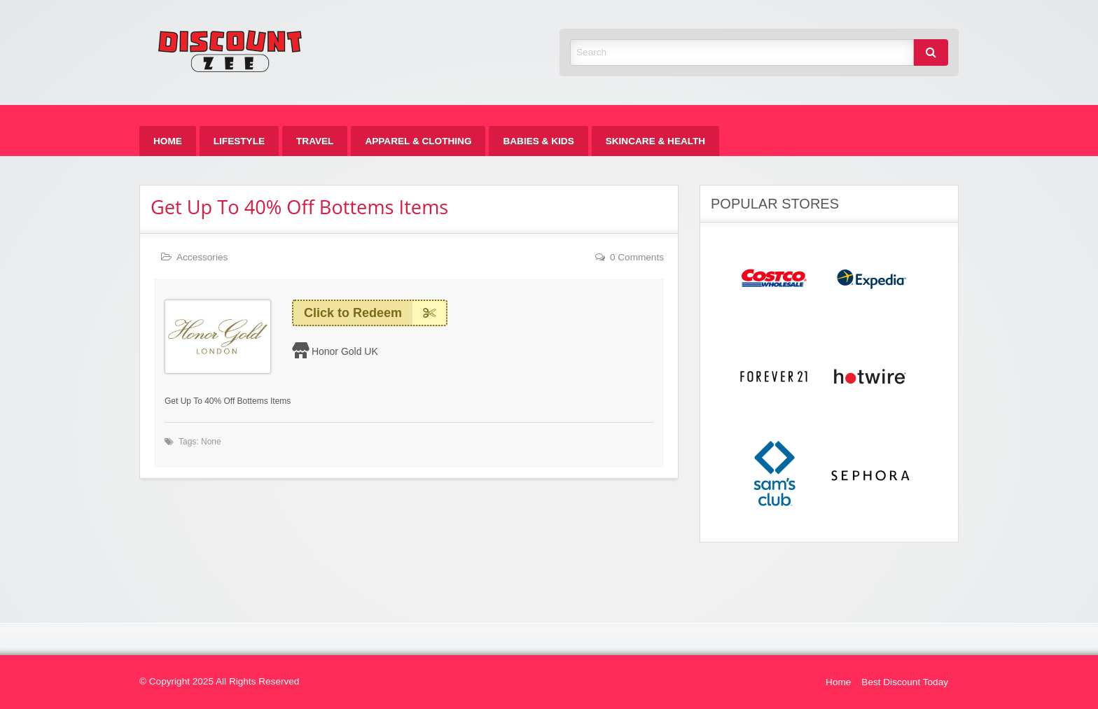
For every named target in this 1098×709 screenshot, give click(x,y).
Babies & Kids (538, 141)
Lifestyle (239, 141)
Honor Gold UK (345, 351)
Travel (314, 141)
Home (167, 141)
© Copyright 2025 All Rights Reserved (219, 681)
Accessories (202, 257)
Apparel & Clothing (418, 141)
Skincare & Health (655, 141)
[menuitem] (167, 141)
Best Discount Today (904, 682)
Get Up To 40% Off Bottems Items (299, 207)
